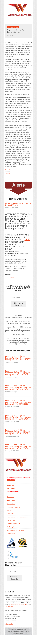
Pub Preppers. (9, 606)
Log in (8, 631)
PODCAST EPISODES (13, 507)
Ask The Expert (11, 520)
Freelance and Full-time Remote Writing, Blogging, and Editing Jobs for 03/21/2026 (18, 417)
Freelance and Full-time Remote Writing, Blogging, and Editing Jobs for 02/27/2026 (18, 446)
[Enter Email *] (18, 297)
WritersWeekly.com (20, 629)
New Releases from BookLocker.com (17, 517)
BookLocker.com (15, 605)
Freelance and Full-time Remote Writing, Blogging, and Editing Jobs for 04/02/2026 (18, 387)
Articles (9, 510)
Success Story (13, 27)
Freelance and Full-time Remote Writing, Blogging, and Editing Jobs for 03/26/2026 (18, 402)
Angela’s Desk (11, 504)
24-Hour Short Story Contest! (15, 530)
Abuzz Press (24, 605)
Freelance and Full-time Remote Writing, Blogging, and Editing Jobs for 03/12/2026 (18, 432)
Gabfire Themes (19, 633)
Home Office (10, 513)
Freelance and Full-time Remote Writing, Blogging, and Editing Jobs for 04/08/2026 (18, 373)
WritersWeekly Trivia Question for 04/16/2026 (18, 204)
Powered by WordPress (17, 631)
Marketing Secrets (12, 527)
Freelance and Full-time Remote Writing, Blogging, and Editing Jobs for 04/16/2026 (18, 358)
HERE (27, 239)
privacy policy (9, 624)
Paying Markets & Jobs (13, 523)
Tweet (8, 173)
